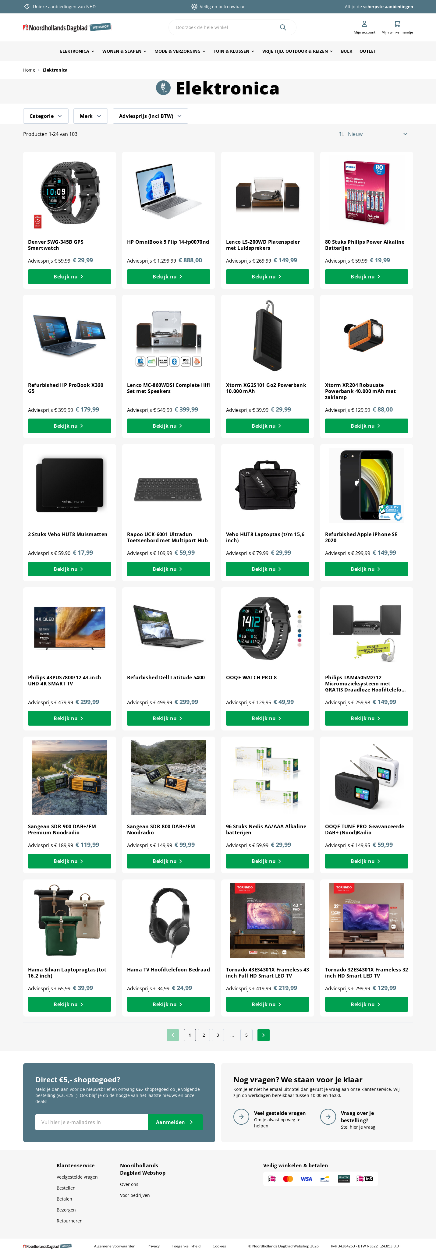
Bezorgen (66, 1210)
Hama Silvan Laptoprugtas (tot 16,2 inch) (67, 972)
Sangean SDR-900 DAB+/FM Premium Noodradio (62, 829)
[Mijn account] (364, 27)
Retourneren (70, 1221)
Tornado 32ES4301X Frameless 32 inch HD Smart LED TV (366, 972)
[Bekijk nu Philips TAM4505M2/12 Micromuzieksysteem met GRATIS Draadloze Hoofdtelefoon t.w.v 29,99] (366, 718)
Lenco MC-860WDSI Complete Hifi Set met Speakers (168, 388)
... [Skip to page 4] (232, 1035)
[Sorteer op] (379, 134)
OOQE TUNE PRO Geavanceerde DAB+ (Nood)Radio (364, 829)
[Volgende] (263, 1035)
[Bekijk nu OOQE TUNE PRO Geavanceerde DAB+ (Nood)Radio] (366, 861)
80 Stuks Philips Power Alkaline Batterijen (365, 245)
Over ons (129, 1184)
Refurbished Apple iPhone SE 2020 (361, 537)
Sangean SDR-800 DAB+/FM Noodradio (161, 829)
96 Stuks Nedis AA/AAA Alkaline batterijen (266, 829)
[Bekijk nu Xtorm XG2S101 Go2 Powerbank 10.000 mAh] (267, 426)
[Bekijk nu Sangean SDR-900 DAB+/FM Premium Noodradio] (69, 861)
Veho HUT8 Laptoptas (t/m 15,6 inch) (265, 537)
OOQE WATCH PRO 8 (251, 677)
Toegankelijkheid (186, 1246)
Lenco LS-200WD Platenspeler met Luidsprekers (263, 245)
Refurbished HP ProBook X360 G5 (66, 388)
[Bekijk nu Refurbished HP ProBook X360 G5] (69, 426)
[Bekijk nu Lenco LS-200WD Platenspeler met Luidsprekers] (267, 276)
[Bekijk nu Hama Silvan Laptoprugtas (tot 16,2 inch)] (69, 1004)
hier (354, 1127)
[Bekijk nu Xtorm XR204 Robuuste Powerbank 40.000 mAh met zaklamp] (366, 426)
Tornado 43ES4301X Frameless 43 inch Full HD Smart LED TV (267, 972)
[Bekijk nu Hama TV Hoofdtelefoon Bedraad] (168, 1004)
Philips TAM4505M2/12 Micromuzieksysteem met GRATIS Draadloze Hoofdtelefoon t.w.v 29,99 (366, 686)
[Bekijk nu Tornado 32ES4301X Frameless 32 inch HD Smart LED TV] (366, 1004)
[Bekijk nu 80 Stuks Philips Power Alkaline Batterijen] (366, 276)
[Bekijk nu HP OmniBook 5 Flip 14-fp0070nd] (168, 276)
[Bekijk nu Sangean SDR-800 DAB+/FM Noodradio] (168, 861)
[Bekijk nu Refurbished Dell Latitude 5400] (168, 718)
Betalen (64, 1199)
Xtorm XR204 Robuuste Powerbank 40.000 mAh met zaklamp (360, 391)
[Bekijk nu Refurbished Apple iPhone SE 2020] (366, 569)
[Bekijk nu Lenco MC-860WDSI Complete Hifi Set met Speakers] (168, 426)
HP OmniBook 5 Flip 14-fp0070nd (168, 242)
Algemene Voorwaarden (114, 1246)
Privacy (153, 1246)
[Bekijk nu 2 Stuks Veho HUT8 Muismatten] (69, 569)
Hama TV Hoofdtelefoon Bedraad (168, 969)
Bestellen (66, 1188)
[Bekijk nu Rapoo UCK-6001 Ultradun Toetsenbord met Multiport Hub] (168, 569)
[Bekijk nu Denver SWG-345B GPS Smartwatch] (69, 276)
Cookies (219, 1246)
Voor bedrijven (135, 1195)
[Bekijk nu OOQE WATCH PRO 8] (267, 718)
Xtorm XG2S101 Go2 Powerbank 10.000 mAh (266, 388)
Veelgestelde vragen (77, 1177)
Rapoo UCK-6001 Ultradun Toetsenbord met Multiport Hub (167, 537)
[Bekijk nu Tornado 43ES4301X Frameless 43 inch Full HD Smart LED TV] (267, 1004)
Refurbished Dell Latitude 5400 (166, 677)
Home (29, 70)
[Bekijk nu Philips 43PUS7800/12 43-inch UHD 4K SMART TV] (69, 718)
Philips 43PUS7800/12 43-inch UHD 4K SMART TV (64, 680)
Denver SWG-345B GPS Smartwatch (56, 245)
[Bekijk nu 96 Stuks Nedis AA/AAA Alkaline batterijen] (267, 861)
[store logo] (67, 27)
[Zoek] (283, 27)
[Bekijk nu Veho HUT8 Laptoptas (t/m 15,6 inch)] (267, 569)
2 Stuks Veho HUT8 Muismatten (68, 534)
